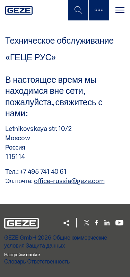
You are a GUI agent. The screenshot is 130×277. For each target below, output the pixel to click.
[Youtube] (119, 223)
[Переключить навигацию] (119, 10)
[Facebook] (97, 223)
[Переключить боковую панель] (98, 10)
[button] (66, 223)
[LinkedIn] (107, 223)
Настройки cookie (22, 254)
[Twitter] (86, 223)
